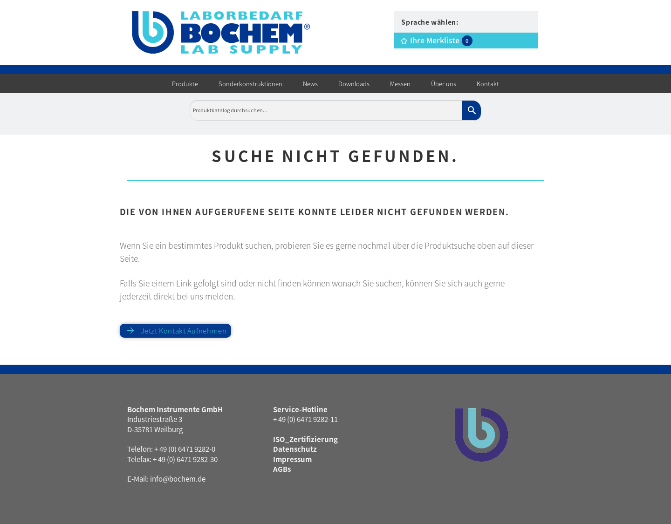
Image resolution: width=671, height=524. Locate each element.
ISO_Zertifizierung (305, 439)
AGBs (282, 469)
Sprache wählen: (430, 22)
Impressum (292, 459)
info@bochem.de (177, 478)
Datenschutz (295, 449)
